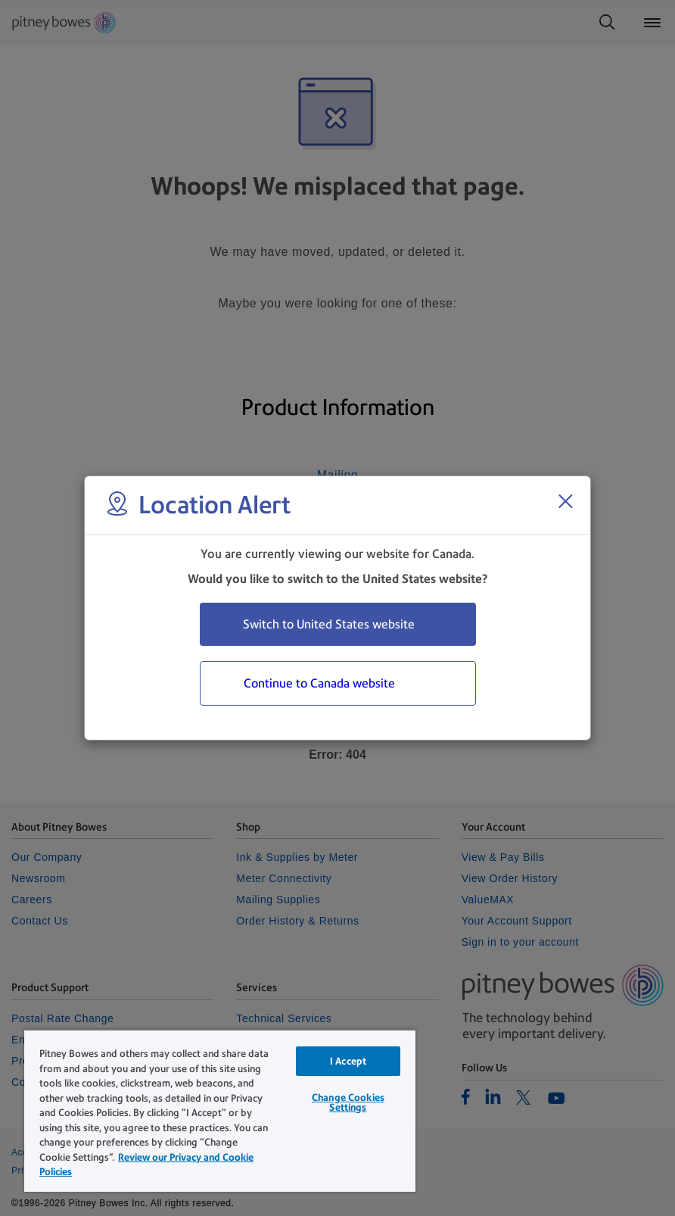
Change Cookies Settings (348, 1102)
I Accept (348, 1061)
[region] (219, 1110)
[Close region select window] (565, 501)
